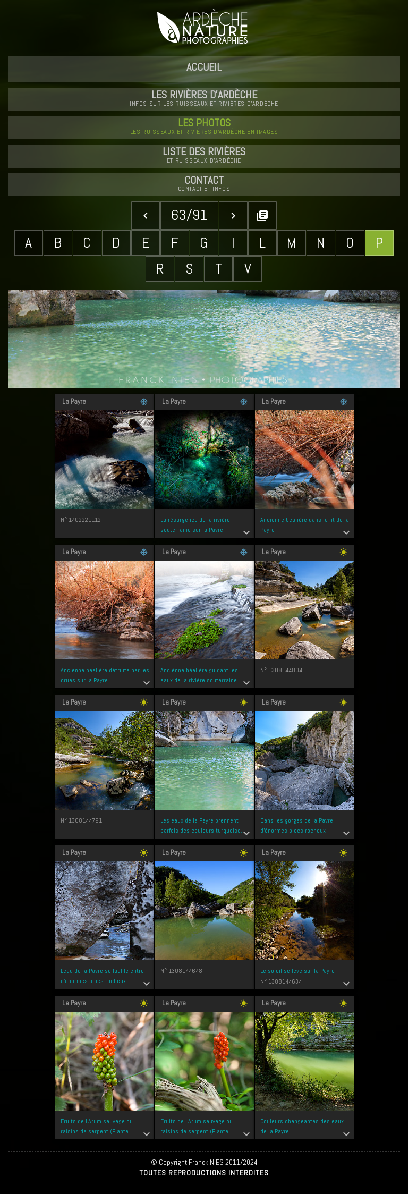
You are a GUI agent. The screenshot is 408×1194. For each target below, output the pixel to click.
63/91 (189, 215)
